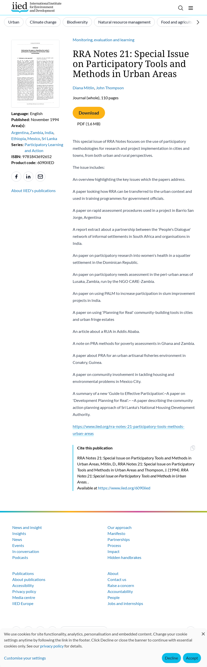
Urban (13, 22)
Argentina (20, 132)
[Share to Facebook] (16, 177)
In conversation (25, 551)
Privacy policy (24, 591)
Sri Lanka (49, 138)
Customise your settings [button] (25, 657)
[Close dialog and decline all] (203, 631)
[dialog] (103, 647)
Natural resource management (124, 22)
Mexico (33, 138)
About (113, 573)
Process (114, 545)
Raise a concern (121, 585)
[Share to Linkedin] (28, 177)
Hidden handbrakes (124, 557)
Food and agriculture (179, 22)
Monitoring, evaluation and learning (103, 39)
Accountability (120, 591)
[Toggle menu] (191, 8)
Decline (171, 657)
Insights (19, 533)
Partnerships (119, 539)
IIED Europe (22, 603)
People (114, 597)
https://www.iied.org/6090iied (124, 487)
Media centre (23, 597)
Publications (23, 573)
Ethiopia (18, 138)
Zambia (36, 132)
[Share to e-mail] (40, 177)
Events (18, 545)
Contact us (117, 579)
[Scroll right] (198, 22)
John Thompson (110, 87)
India (49, 132)
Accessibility (23, 585)
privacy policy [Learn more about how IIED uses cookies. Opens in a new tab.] (52, 645)
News (17, 539)
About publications (28, 579)
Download (89, 113)
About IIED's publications (33, 190)
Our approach (120, 527)
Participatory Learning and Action (44, 147)
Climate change (43, 22)
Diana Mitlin (83, 87)
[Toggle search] (181, 8)
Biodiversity (77, 22)
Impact (114, 551)
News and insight (27, 527)
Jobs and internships (125, 603)
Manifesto (116, 533)
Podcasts (20, 557)
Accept (192, 657)
